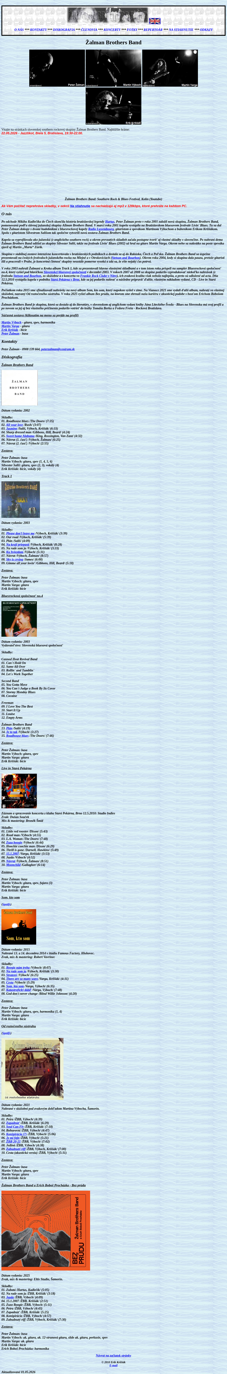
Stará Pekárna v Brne (65, 279)
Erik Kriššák (9, 330)
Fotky (132, 30)
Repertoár (153, 30)
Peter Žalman (10, 333)
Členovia (89, 30)
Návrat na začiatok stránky (113, 1355)
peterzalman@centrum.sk (58, 349)
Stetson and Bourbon (126, 258)
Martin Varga (10, 326)
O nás (19, 30)
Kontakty (38, 30)
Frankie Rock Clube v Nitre (98, 276)
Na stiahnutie (181, 30)
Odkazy (206, 30)
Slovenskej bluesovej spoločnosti (65, 272)
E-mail (113, 1365)
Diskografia (64, 30)
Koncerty (112, 30)
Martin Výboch (11, 322)
